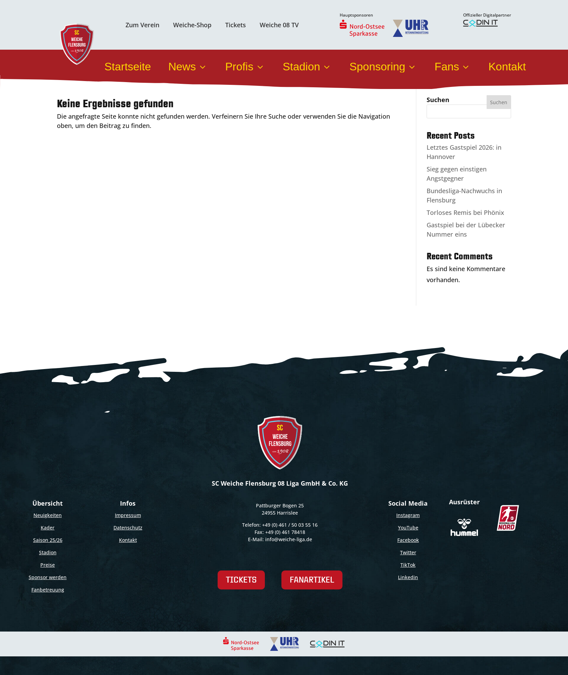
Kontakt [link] (507, 66)
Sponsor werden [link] (48, 577)
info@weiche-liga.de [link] (288, 539)
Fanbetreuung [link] (47, 589)
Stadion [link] (307, 66)
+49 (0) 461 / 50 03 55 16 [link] (290, 525)
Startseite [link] (127, 66)
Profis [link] (245, 66)
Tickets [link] (235, 25)
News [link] (188, 66)
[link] (362, 28)
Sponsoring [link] (383, 66)
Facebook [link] (408, 540)
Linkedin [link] (408, 577)
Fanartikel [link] (312, 579)
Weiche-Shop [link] (192, 25)
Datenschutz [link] (127, 527)
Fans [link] (453, 66)
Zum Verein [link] (142, 25)
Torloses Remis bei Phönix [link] (465, 212)
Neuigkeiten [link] (47, 515)
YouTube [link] (408, 527)
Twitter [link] (408, 552)
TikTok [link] (408, 565)
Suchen (438, 100)
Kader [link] (47, 527)
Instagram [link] (408, 515)
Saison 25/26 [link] (47, 540)
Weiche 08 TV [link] (279, 25)
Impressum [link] (128, 515)
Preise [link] (47, 565)
